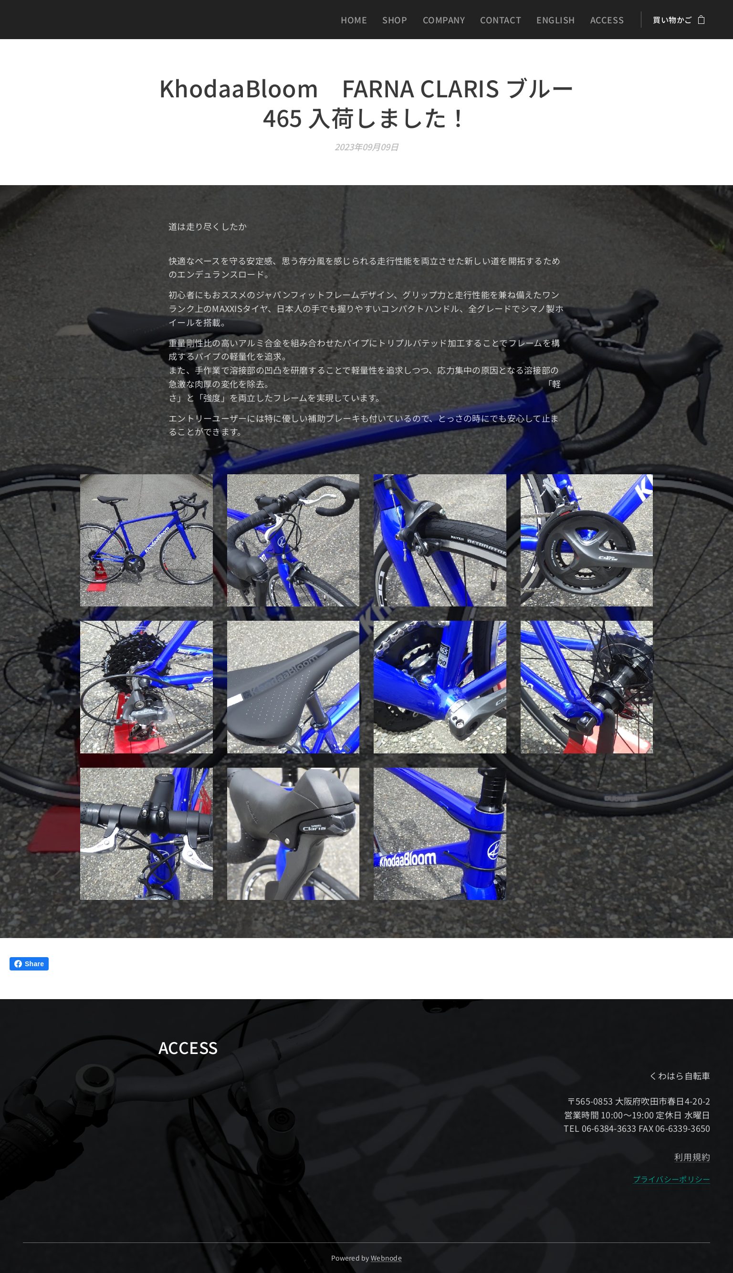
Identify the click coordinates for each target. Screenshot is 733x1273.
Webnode (386, 1258)
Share (29, 964)
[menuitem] (379, 19)
